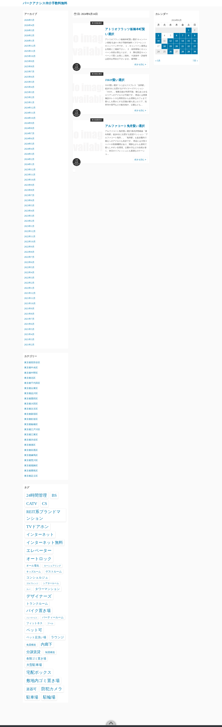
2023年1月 (29, 226)
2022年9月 (29, 246)
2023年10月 (30, 179)
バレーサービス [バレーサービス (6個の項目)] (31, 617)
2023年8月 (29, 190)
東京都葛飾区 (31, 465)
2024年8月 (29, 128)
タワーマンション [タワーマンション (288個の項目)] (47, 588)
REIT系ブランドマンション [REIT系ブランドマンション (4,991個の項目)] (43, 514)
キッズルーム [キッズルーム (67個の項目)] (33, 571)
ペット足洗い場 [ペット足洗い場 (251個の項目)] (36, 637)
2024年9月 (29, 123)
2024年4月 (29, 148)
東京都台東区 (97, 74)
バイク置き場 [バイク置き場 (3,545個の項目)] (38, 610)
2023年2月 (29, 221)
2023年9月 (29, 185)
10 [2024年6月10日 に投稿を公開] (158, 40)
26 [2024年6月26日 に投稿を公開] (170, 51)
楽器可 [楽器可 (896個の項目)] (31, 689)
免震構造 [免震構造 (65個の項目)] (31, 644)
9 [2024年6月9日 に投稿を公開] (194, 35)
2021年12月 (30, 293)
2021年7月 (29, 318)
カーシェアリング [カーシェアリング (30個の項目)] (52, 566)
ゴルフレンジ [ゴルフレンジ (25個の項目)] (32, 583)
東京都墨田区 (97, 120)
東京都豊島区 (31, 470)
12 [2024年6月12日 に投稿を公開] (170, 40)
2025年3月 (29, 92)
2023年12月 (30, 169)
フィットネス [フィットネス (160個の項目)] (34, 623)
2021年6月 (29, 324)
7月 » (195, 60)
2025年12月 (30, 46)
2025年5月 (29, 82)
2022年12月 (30, 231)
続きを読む (140, 64)
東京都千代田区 (32, 383)
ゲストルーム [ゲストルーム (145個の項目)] (54, 571)
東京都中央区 (31, 367)
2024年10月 (30, 118)
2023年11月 (29, 174)
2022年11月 (29, 236)
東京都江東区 (31, 434)
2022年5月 (29, 267)
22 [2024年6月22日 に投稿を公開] (188, 46)
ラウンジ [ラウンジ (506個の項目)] (57, 637)
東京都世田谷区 (32, 362)
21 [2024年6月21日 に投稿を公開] (183, 46)
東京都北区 (30, 378)
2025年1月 (29, 102)
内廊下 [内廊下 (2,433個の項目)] (46, 644)
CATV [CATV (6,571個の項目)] (31, 503)
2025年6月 (29, 76)
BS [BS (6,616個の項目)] (54, 495)
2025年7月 (29, 71)
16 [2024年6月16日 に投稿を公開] (195, 40)
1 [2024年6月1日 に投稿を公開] (188, 30)
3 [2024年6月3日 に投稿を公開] (158, 35)
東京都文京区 (31, 409)
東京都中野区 (31, 372)
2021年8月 (29, 313)
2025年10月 (30, 56)
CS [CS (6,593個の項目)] (44, 503)
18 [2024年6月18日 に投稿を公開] (164, 46)
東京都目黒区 (31, 450)
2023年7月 (29, 195)
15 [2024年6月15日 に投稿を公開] (188, 40)
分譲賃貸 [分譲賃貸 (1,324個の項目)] (33, 652)
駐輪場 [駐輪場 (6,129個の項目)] (49, 697)
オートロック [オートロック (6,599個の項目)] (39, 558)
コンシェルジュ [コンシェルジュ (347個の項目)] (37, 577)
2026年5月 (29, 20)
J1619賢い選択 (115, 80)
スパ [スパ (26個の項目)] (28, 589)
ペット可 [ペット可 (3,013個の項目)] (34, 630)
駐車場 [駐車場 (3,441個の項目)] (32, 697)
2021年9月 (29, 308)
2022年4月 (29, 272)
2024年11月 (29, 113)
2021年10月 (30, 303)
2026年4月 (29, 25)
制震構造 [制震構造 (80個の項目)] (50, 652)
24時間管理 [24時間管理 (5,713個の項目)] (36, 495)
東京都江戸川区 (32, 429)
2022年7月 (29, 257)
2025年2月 (29, 97)
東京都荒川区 (31, 460)
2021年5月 (29, 329)
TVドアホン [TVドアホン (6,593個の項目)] (37, 526)
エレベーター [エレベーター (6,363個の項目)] (39, 550)
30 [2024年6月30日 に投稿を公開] (195, 51)
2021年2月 (29, 344)
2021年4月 (29, 334)
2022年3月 (29, 277)
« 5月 (157, 60)
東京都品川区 (31, 393)
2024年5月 (29, 143)
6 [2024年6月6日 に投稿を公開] (176, 35)
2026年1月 (29, 40)
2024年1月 (29, 164)
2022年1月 (29, 288)
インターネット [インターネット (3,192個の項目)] (40, 534)
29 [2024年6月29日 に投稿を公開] (188, 51)
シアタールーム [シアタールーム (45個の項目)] (51, 583)
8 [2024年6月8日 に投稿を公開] (188, 35)
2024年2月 (29, 159)
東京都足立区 (31, 475)
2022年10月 (30, 241)
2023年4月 (29, 210)
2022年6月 (29, 262)
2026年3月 (29, 30)
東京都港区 (30, 445)
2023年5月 (29, 205)
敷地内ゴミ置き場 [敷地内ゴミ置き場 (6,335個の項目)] (43, 680)
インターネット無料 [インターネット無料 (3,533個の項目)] (44, 542)
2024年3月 (29, 154)
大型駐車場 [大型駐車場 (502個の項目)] (34, 664)
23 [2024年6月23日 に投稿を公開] (195, 46)
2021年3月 (29, 339)
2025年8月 (29, 66)
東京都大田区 (31, 403)
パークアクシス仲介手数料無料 (47, 3)
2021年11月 (29, 298)
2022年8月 (29, 252)
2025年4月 (29, 87)
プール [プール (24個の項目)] (50, 623)
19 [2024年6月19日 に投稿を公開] (170, 46)
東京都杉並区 (31, 419)
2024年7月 (29, 133)
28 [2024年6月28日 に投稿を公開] (183, 51)
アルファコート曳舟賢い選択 (125, 126)
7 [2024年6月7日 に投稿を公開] (182, 35)
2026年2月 (29, 35)
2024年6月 (29, 138)
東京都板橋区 (97, 23)
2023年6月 (29, 200)
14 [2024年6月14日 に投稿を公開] (183, 40)
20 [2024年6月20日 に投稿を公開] (176, 46)
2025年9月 (29, 61)
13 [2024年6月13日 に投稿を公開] (176, 40)
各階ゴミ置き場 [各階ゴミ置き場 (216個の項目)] (36, 658)
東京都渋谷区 (31, 439)
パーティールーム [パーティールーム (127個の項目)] (53, 617)
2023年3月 (29, 216)
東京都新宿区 (31, 414)
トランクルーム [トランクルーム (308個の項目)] (37, 603)
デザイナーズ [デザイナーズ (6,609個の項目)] (39, 596)
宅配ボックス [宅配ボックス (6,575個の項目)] (39, 672)
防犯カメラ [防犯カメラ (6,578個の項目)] (51, 689)
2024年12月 (30, 107)
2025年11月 (29, 51)
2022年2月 (29, 283)
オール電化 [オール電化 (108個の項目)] (32, 565)
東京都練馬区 (31, 455)
